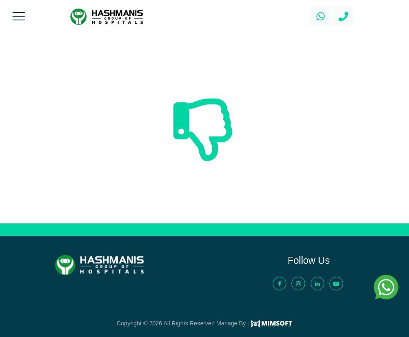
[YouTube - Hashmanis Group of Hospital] (336, 283)
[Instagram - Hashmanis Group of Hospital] (298, 283)
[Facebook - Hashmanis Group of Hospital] (279, 283)
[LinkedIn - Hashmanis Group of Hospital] (317, 283)
